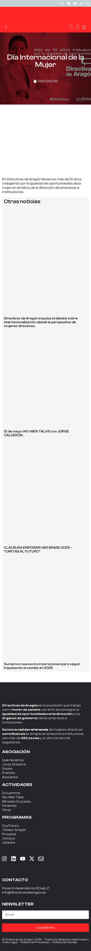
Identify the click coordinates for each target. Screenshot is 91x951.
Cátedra (8, 843)
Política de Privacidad (34, 942)
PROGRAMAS (17, 817)
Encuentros (11, 793)
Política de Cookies (64, 942)
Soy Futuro (10, 826)
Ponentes (9, 806)
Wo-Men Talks (13, 797)
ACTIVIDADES (17, 784)
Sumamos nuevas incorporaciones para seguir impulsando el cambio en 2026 (42, 666)
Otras (6, 810)
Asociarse (10, 777)
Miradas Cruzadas (16, 801)
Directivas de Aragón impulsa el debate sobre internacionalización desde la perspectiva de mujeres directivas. (41, 322)
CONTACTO (15, 879)
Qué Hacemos (13, 760)
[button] (6, 27)
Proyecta (9, 834)
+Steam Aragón (14, 830)
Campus (8, 838)
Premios (8, 773)
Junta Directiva (14, 764)
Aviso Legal (10, 942)
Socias (7, 769)
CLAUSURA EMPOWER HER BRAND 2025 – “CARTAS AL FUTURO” (38, 549)
